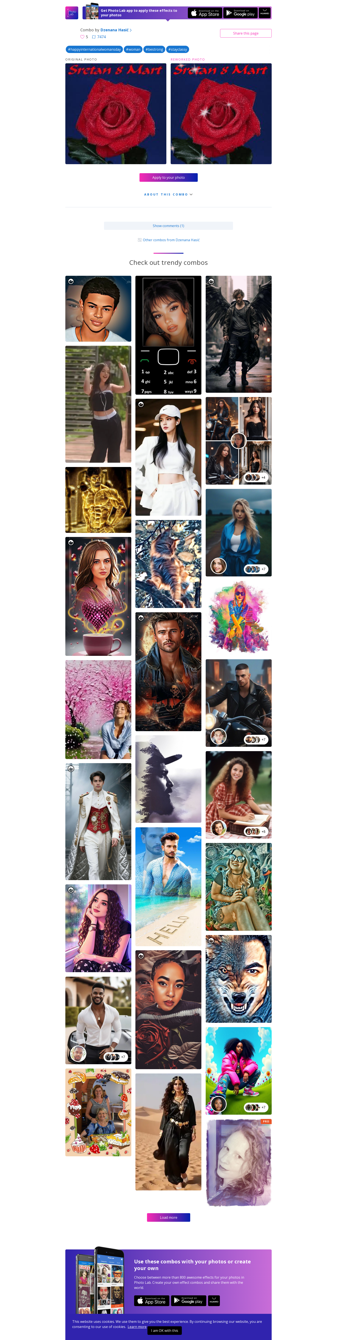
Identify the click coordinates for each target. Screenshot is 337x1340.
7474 (99, 36)
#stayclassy (177, 49)
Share (246, 33)
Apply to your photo (168, 177)
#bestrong (154, 49)
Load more (168, 1217)
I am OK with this (164, 1330)
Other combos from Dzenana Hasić (168, 240)
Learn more (137, 1326)
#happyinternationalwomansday (94, 49)
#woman (133, 49)
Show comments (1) (168, 225)
